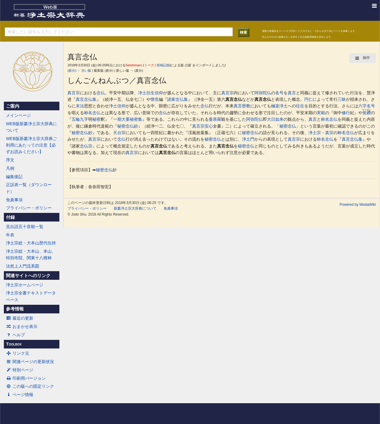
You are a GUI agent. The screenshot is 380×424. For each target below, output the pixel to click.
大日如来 (275, 119)
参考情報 (15, 309)
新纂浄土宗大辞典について (135, 208)
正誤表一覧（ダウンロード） (29, 188)
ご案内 (12, 106)
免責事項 (14, 199)
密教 (246, 105)
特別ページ (19, 370)
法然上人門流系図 (22, 266)
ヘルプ (15, 334)
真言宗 (73, 92)
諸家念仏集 (177, 99)
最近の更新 (19, 318)
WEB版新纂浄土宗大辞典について (31, 127)
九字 (84, 119)
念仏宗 (86, 146)
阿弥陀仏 (262, 92)
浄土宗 (314, 132)
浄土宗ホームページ (24, 284)
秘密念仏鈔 (127, 126)
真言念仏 (233, 99)
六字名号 (366, 105)
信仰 (159, 92)
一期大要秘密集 (127, 119)
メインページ (18, 115)
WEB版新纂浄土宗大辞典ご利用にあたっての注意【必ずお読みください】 (31, 145)
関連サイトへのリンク (28, 275)
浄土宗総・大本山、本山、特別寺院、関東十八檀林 (31, 254)
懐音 (155, 99)
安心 (209, 126)
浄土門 (248, 139)
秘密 (96, 119)
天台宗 (119, 132)
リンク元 (17, 353)
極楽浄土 (279, 105)
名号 (279, 92)
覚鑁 (366, 112)
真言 (292, 92)
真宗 (329, 132)
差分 (72, 70)
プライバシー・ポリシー (29, 207)
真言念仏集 (86, 99)
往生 (150, 92)
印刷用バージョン (26, 378)
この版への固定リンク (30, 386)
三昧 (342, 99)
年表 (10, 235)
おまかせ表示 (21, 326)
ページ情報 (19, 394)
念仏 (100, 92)
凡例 (10, 168)
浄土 (142, 92)
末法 (80, 105)
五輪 (76, 119)
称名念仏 (92, 112)
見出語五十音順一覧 (24, 226)
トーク (149, 65)
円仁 (308, 99)
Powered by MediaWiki (358, 204)
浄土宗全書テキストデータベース (31, 296)
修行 (346, 112)
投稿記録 (163, 65)
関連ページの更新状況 (30, 361)
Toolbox (13, 344)
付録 (10, 217)
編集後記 (14, 176)
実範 (321, 112)
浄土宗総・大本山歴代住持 (31, 243)
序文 (10, 160)
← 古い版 (84, 70)
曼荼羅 (215, 119)
